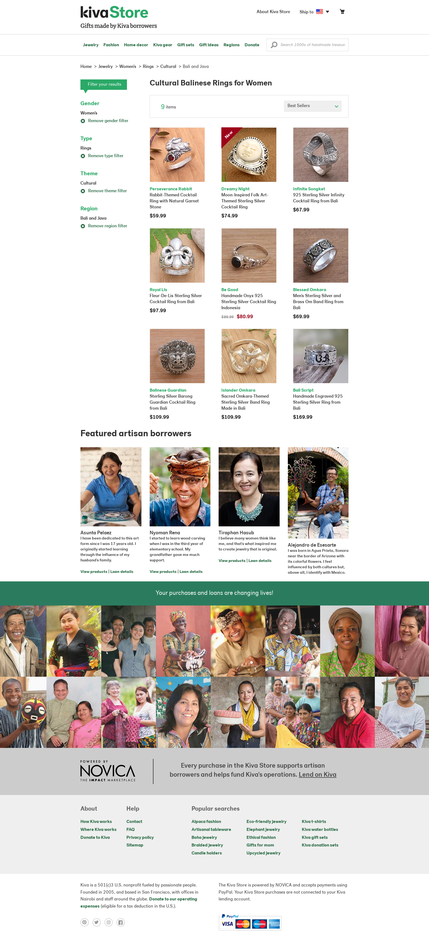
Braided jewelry (207, 845)
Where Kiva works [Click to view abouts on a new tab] (98, 830)
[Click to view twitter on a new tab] (98, 922)
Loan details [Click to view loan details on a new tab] (121, 572)
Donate (252, 45)
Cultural (88, 183)
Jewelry (90, 45)
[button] (274, 46)
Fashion (111, 45)
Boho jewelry (204, 838)
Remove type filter (101, 156)
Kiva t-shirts (314, 822)
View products (93, 572)
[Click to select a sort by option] (312, 106)
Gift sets (185, 45)
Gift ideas (209, 45)
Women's (88, 113)
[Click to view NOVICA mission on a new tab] (107, 771)
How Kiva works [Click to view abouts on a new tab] (96, 822)
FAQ (130, 830)
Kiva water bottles (320, 830)
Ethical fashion (261, 838)
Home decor (136, 45)
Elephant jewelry (263, 830)
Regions (232, 45)
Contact (134, 822)
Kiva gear (162, 45)
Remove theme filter (103, 191)
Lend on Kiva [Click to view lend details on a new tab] (318, 775)
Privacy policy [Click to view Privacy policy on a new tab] (140, 838)
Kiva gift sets (315, 838)
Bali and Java (93, 218)
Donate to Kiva (95, 838)
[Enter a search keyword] (307, 45)
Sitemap (134, 845)
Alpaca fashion (206, 822)
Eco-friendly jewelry (266, 822)
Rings (85, 148)
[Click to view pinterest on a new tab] (86, 922)
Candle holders (207, 853)
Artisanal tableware (211, 830)
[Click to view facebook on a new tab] (122, 922)
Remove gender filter (104, 121)
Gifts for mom (260, 845)
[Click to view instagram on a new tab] (111, 922)
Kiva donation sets (320, 845)
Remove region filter (103, 226)
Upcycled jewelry (263, 853)
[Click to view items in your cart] (342, 12)
